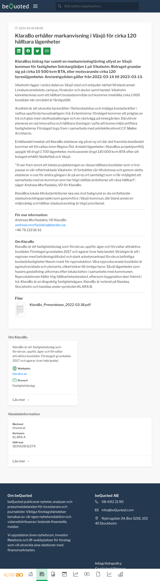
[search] (101, 6)
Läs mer (21, 400)
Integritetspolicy (108, 563)
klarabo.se (19, 374)
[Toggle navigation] (35, 6)
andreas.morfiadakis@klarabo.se (40, 225)
